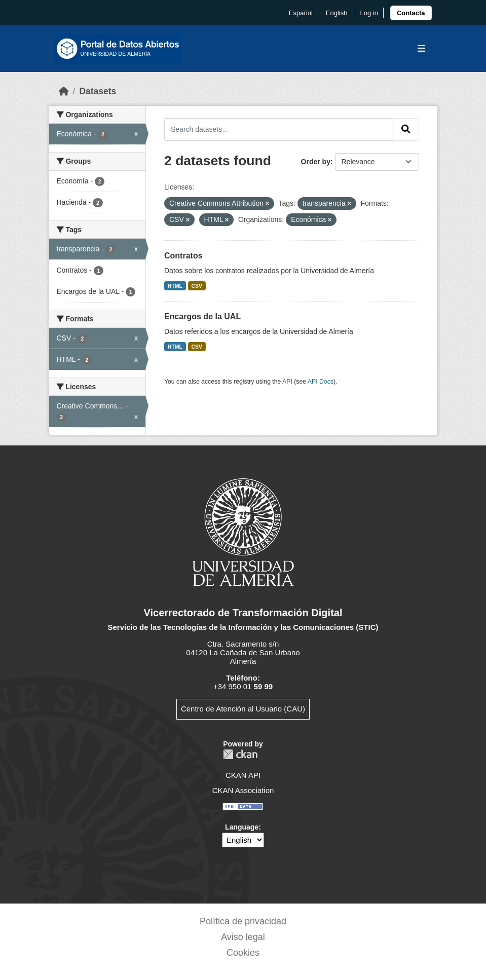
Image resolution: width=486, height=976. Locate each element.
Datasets (97, 91)
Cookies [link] (243, 953)
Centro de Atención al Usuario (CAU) (243, 708)
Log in (369, 13)
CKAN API (243, 775)
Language (241, 827)
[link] (411, 13)
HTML (175, 286)
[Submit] (406, 129)
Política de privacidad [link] (243, 921)
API (287, 381)
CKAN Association (243, 790)
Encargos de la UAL (202, 316)
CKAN (240, 754)
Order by (315, 162)
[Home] (64, 91)
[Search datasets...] (278, 129)
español (301, 13)
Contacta (411, 13)
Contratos (183, 255)
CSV (197, 286)
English (337, 13)
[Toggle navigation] (421, 49)
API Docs (320, 381)
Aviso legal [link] (243, 937)
